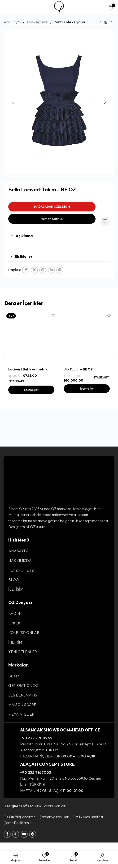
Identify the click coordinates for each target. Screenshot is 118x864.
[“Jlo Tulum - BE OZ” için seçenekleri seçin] (87, 415)
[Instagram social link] (15, 842)
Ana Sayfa (12, 22)
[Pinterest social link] (42, 270)
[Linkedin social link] (51, 270)
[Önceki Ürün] (100, 22)
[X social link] (34, 270)
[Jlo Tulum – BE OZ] (86, 351)
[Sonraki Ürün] (111, 22)
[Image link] (23, 486)
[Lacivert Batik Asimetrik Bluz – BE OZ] (31, 351)
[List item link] (59, 559)
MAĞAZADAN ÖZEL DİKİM (52, 206)
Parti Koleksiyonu (69, 22)
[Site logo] (59, 6)
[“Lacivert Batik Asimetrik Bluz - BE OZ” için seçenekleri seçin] (31, 416)
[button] (13, 102)
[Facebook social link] (25, 270)
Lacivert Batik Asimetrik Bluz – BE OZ (28, 398)
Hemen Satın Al (52, 219)
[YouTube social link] (24, 842)
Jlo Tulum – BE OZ (78, 396)
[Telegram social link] (59, 270)
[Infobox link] (59, 751)
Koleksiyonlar (37, 22)
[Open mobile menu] (8, 7)
